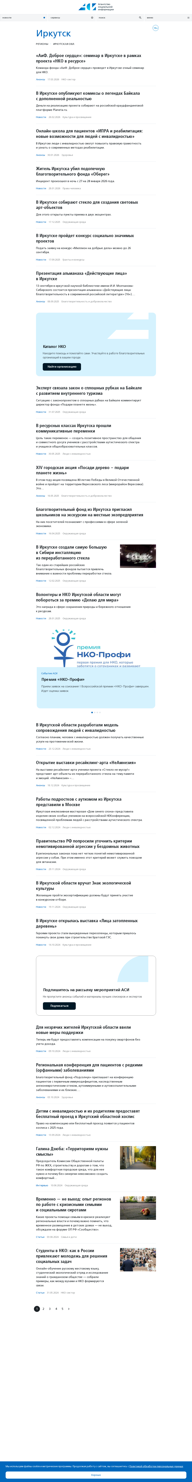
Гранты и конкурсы (73, 259)
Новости (41, 117)
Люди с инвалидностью (77, 453)
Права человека (72, 188)
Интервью (42, 1185)
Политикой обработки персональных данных (156, 1466)
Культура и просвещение (77, 117)
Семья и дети (69, 1237)
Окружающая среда (74, 222)
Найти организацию (61, 367)
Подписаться (59, 1006)
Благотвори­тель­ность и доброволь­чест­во (87, 301)
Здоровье (67, 155)
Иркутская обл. (64, 43)
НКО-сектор (69, 79)
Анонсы (40, 79)
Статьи (40, 1237)
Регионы (42, 43)
